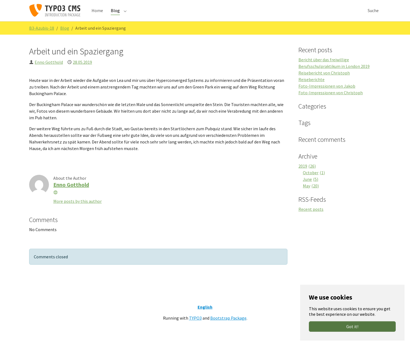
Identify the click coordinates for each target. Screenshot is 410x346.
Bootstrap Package (228, 327)
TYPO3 (195, 327)
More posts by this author (77, 210)
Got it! (352, 326)
